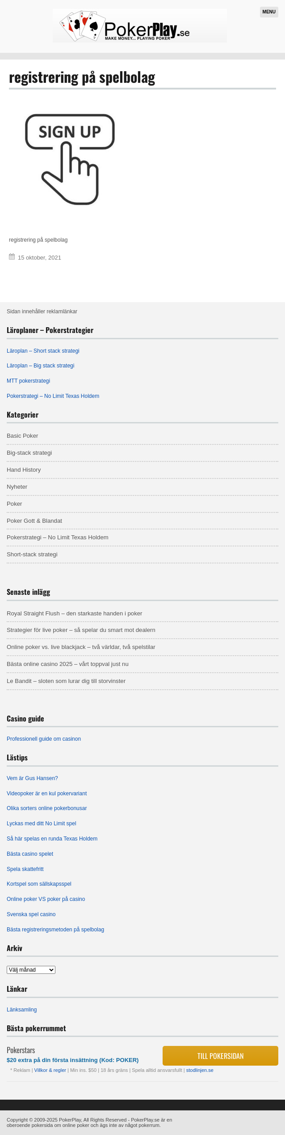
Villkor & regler (50, 1070)
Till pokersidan (220, 1055)
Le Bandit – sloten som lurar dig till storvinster (66, 681)
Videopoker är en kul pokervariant (47, 793)
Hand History (24, 469)
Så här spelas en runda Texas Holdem (52, 839)
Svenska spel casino (31, 914)
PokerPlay (70, 1119)
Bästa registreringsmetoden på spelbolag (55, 929)
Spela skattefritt (25, 869)
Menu (269, 11)
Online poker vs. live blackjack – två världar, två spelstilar (81, 647)
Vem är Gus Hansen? (32, 778)
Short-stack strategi (32, 554)
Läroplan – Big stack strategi (40, 366)
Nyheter (17, 486)
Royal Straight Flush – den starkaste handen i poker (74, 613)
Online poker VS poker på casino (46, 899)
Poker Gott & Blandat (34, 520)
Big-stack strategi (29, 452)
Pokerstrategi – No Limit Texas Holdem (53, 396)
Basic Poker (22, 435)
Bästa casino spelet (30, 854)
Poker (14, 503)
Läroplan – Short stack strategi (43, 351)
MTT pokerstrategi (28, 381)
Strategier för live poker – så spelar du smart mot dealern (81, 630)
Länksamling (22, 1010)
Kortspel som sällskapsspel (39, 884)
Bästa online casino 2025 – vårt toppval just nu (68, 664)
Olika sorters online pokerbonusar (47, 808)
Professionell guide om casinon (44, 739)
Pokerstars (21, 1049)
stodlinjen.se (200, 1070)
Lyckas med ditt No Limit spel (41, 823)
